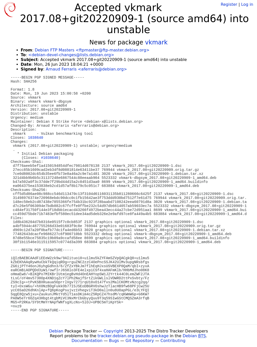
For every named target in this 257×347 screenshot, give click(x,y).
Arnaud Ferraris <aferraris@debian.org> (86, 69)
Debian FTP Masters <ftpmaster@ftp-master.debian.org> (92, 50)
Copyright (113, 331)
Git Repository (140, 340)
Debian (56, 331)
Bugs (114, 340)
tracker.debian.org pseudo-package (133, 335)
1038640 (35, 138)
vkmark (156, 42)
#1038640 (49, 158)
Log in (247, 4)
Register (229, 4)
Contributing (173, 340)
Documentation (86, 340)
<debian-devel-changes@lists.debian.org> (71, 54)
